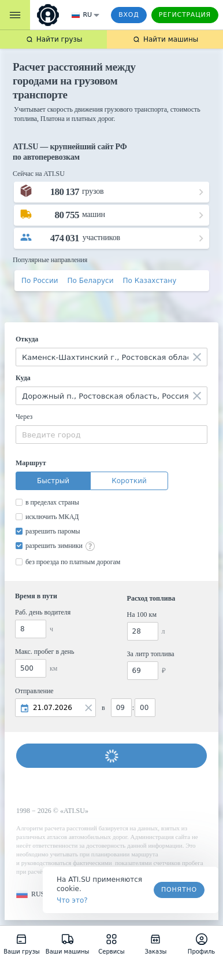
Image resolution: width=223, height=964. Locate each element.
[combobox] (111, 357)
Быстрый (53, 481)
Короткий (129, 481)
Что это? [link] (72, 900)
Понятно (179, 889)
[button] (30, 894)
